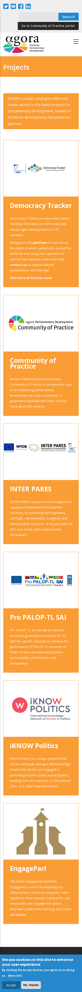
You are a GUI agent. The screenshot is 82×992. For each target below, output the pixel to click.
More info (15, 977)
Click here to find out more (31, 278)
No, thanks (31, 986)
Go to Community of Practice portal (48, 26)
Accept (11, 986)
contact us (18, 265)
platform (40, 243)
